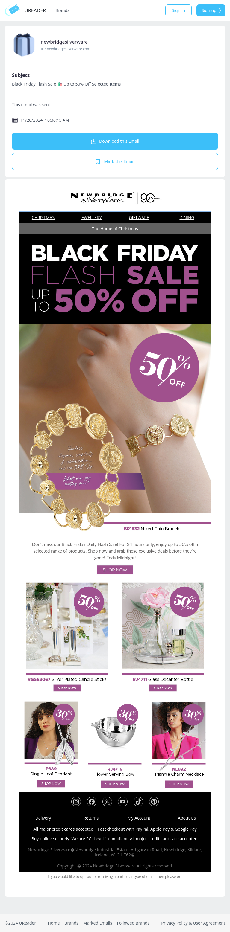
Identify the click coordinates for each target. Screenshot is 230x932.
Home (54, 923)
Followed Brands (133, 923)
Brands (62, 10)
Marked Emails (97, 923)
